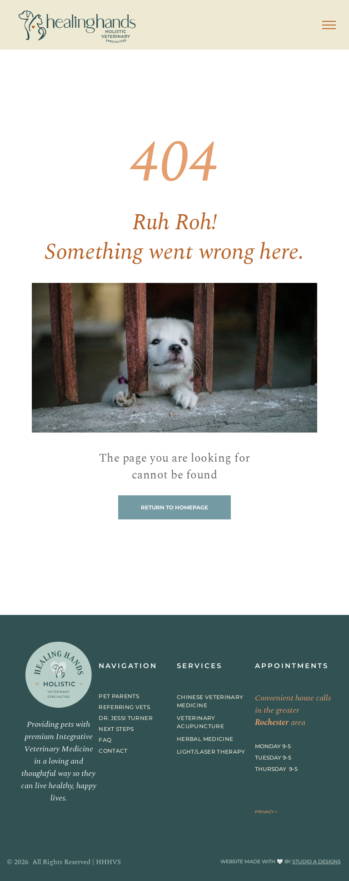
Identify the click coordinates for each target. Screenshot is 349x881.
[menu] (329, 25)
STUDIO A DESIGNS (316, 861)
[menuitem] (132, 696)
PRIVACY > (266, 811)
